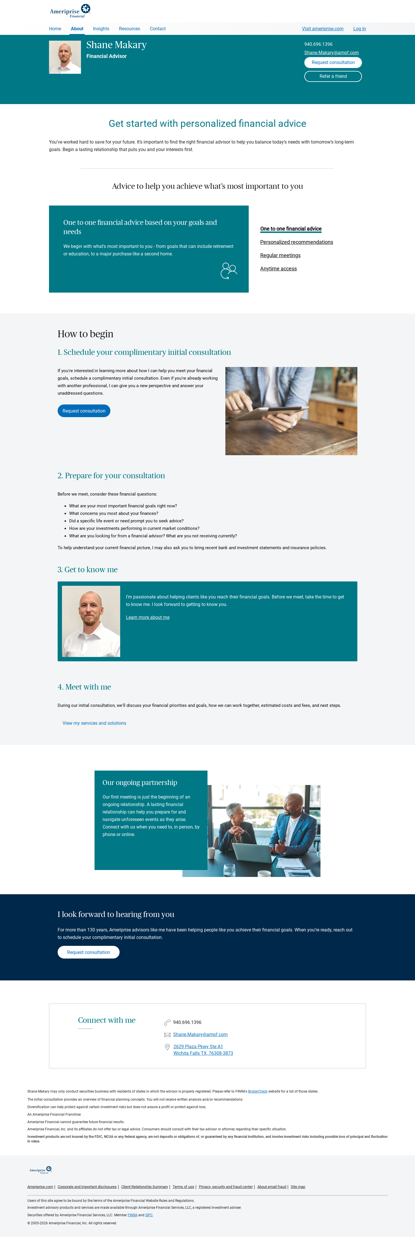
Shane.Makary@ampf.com (331, 52)
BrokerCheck (257, 1091)
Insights (101, 28)
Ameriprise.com (40, 1187)
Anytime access (278, 269)
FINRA (132, 1215)
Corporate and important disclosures (87, 1187)
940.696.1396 (318, 44)
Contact (158, 28)
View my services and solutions (94, 723)
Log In (359, 28)
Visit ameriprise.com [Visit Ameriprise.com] (323, 28)
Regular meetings (280, 255)
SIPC (149, 1215)
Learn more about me (147, 617)
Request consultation (84, 411)
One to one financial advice (291, 229)
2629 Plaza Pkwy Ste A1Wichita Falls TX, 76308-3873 (203, 1050)
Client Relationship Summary (144, 1187)
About (77, 28)
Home (55, 28)
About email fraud (271, 1187)
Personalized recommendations (296, 242)
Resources (129, 28)
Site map (298, 1187)
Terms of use (183, 1187)
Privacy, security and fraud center (226, 1187)
